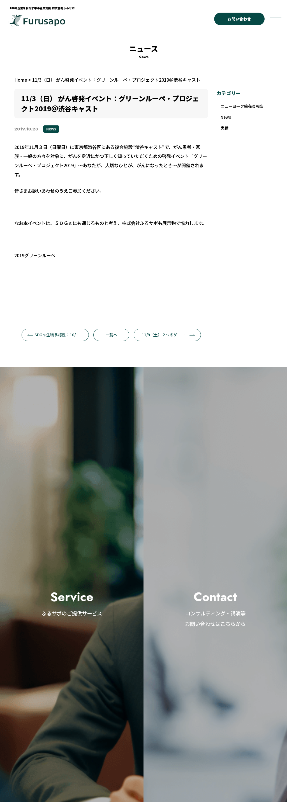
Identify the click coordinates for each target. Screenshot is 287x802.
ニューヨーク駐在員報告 (244, 107)
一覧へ (111, 334)
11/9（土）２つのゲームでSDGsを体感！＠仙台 (171, 334)
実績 (225, 130)
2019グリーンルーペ (34, 255)
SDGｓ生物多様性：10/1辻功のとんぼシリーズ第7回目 (58, 334)
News (51, 129)
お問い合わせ (239, 19)
